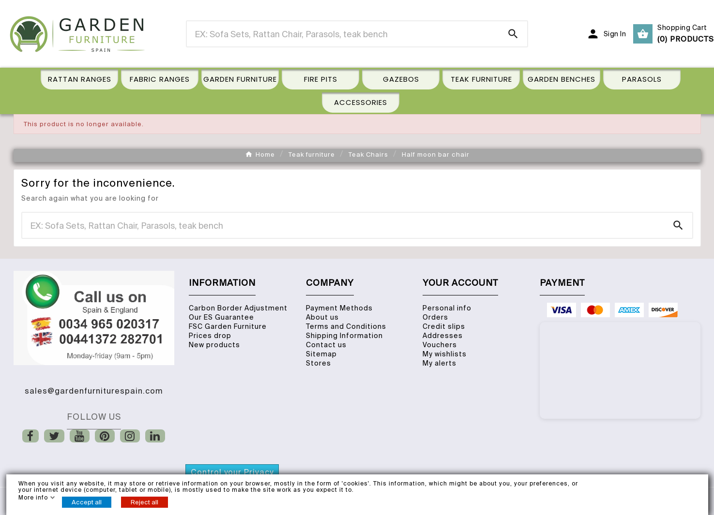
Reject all (144, 502)
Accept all (87, 502)
